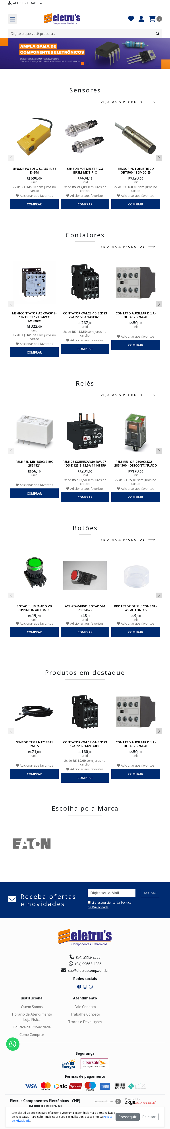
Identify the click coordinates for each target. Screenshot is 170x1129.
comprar (34, 204)
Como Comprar (31, 1034)
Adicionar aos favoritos (34, 195)
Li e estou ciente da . (109, 904)
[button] (82, 63)
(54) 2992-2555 (85, 957)
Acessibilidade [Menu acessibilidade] (25, 3)
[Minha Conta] (141, 19)
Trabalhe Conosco (85, 1014)
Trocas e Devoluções (85, 1021)
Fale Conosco (85, 1006)
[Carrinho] (155, 19)
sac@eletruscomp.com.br (85, 970)
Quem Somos (32, 1006)
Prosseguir (127, 1116)
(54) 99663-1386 (85, 963)
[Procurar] (157, 33)
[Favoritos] (131, 19)
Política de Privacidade (32, 1027)
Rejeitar (149, 1116)
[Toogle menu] (12, 19)
